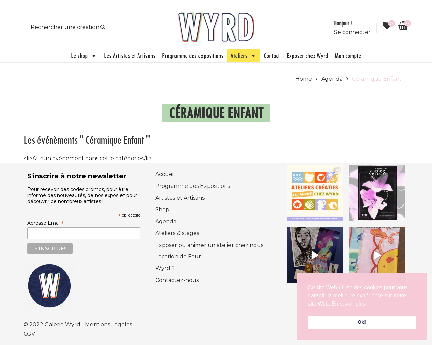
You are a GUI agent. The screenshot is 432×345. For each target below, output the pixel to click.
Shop (162, 209)
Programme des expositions (192, 55)
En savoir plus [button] (349, 304)
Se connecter (352, 32)
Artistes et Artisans (180, 198)
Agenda (332, 79)
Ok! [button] (362, 322)
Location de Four (178, 256)
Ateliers (243, 55)
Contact (272, 55)
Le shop (84, 55)
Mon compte (348, 55)
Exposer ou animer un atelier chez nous (209, 245)
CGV (29, 333)
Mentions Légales (109, 324)
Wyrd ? (165, 268)
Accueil (165, 174)
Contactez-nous (177, 280)
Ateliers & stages (177, 233)
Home (303, 79)
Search (103, 27)
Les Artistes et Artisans (129, 55)
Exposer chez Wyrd (307, 55)
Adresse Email (45, 223)
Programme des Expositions (192, 186)
